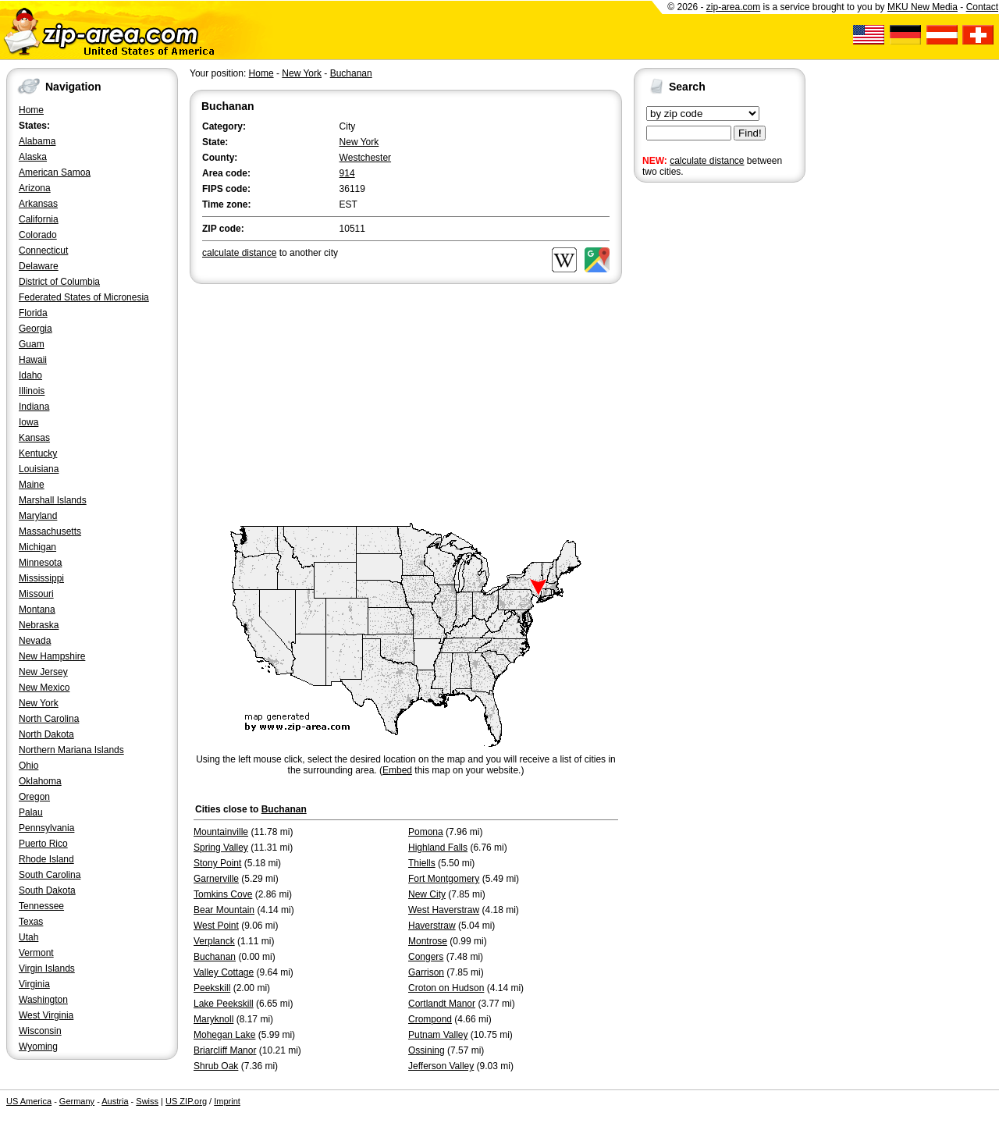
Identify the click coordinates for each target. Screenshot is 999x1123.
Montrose (427, 941)
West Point (216, 925)
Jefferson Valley (441, 1066)
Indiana (34, 406)
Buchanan (351, 73)
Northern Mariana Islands (71, 750)
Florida (33, 312)
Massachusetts (50, 531)
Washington (43, 999)
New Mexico (44, 687)
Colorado (38, 234)
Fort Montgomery (443, 878)
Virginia (34, 984)
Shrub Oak (216, 1066)
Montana (37, 609)
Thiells (422, 863)
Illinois (31, 391)
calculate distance (707, 160)
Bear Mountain (224, 909)
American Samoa (55, 172)
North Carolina (49, 718)
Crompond (430, 1019)
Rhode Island (46, 859)
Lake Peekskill (224, 1003)
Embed (397, 770)
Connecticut (43, 250)
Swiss (147, 1101)
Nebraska (39, 625)
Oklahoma (40, 781)
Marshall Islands (53, 500)
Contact (982, 7)
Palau (31, 812)
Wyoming (38, 1046)
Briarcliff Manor (225, 1050)
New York (39, 703)
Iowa (28, 422)
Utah (28, 937)
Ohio (28, 765)
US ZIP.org (186, 1101)
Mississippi (41, 578)
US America (29, 1101)
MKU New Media (922, 7)
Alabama (37, 141)
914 (347, 173)
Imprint (227, 1101)
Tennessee (41, 906)
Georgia (35, 328)
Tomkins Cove (223, 894)
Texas (31, 921)
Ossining (426, 1050)
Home (31, 110)
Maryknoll (213, 1019)
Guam (31, 344)
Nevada (35, 640)
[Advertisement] (696, 428)
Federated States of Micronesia (84, 297)
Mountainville (221, 831)
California (39, 219)
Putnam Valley (438, 1034)
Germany (76, 1101)
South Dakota (47, 890)
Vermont (36, 952)
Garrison (426, 972)
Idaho (30, 375)
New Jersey (43, 671)
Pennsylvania (46, 828)
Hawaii (33, 359)
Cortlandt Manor (441, 1003)
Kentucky (38, 453)
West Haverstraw (443, 909)
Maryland (38, 515)
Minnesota (40, 562)
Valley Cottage (224, 972)
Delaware (39, 266)
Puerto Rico (43, 843)
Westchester (365, 157)
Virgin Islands (47, 968)
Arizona (35, 188)
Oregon (34, 796)
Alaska (33, 156)
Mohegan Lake (224, 1034)
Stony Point (217, 863)
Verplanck (214, 941)
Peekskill (212, 988)
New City (427, 894)
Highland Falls (438, 847)
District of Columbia (59, 281)
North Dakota (46, 734)
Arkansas (38, 203)
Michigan (37, 547)
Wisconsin (40, 1030)
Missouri (36, 593)
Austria (114, 1101)
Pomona (425, 831)
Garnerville (216, 878)
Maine (31, 484)
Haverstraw (432, 925)
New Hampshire (52, 656)
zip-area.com (733, 7)
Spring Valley (221, 847)
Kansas (34, 437)
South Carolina (49, 874)
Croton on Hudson (446, 988)
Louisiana (39, 469)
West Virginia (46, 1015)
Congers (425, 956)
